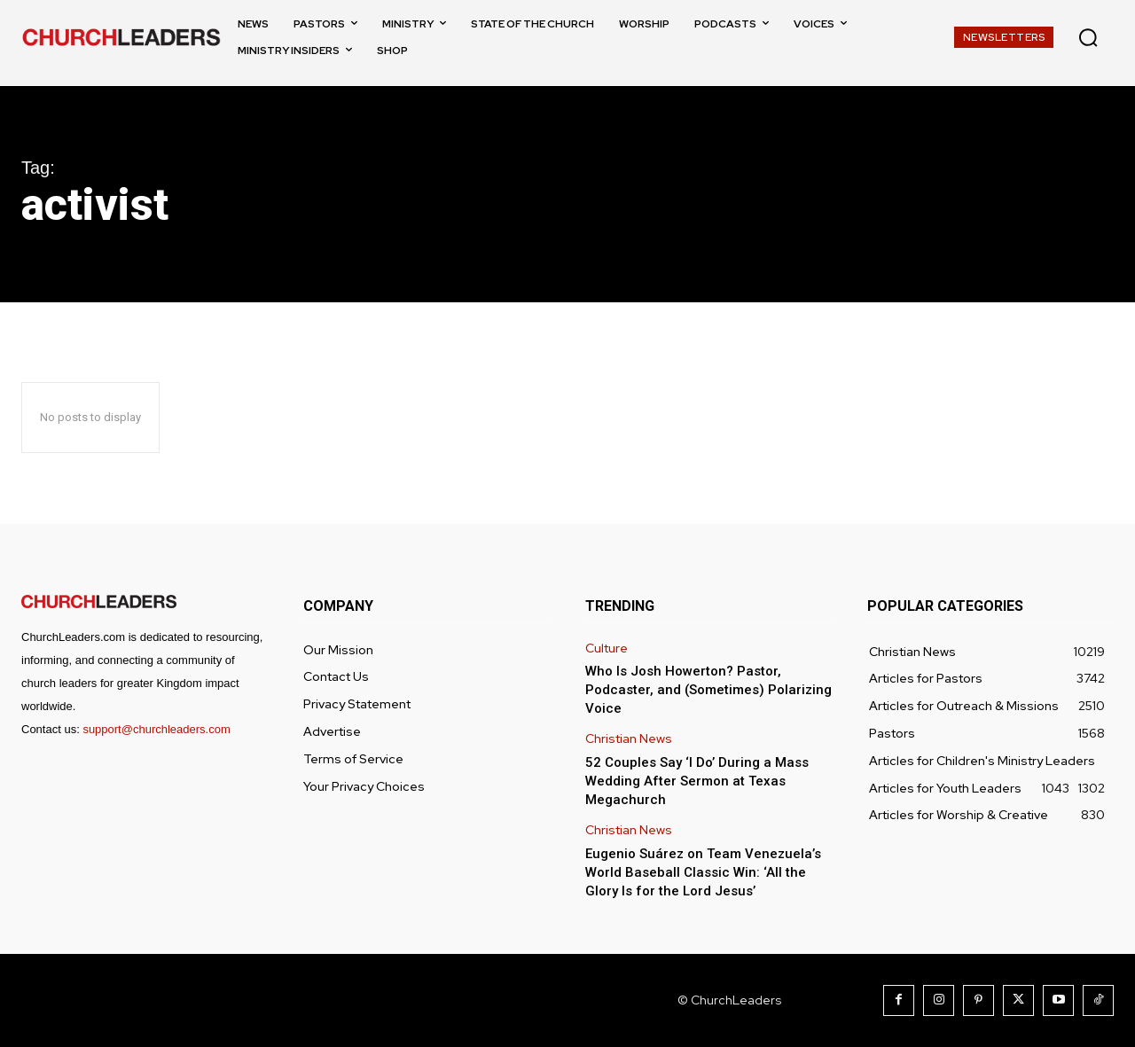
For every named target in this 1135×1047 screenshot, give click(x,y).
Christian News (628, 738)
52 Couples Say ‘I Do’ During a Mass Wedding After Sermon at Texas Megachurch (697, 781)
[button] (1088, 37)
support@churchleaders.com (156, 729)
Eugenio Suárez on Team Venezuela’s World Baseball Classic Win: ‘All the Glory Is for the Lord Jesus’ (703, 872)
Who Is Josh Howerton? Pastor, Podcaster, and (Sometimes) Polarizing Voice (708, 689)
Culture (606, 648)
